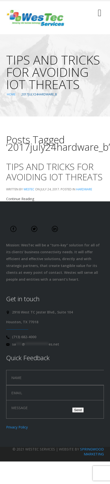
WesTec (29, 189)
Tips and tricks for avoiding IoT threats (54, 172)
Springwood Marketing (92, 451)
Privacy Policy (17, 427)
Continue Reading (20, 198)
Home (11, 94)
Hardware (84, 189)
